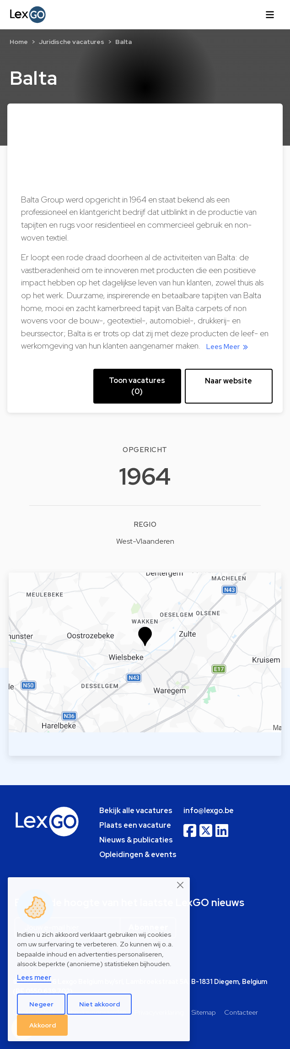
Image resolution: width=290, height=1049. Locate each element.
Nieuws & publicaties (136, 840)
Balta (123, 42)
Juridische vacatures (71, 42)
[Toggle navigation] (270, 14)
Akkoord (42, 1025)
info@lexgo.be (208, 810)
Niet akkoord (99, 1004)
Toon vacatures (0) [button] (137, 386)
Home (19, 42)
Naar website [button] (228, 381)
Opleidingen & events (138, 854)
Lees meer (34, 977)
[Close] (181, 885)
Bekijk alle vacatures (135, 810)
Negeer (41, 1004)
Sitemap (204, 1012)
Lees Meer (228, 346)
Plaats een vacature (135, 825)
